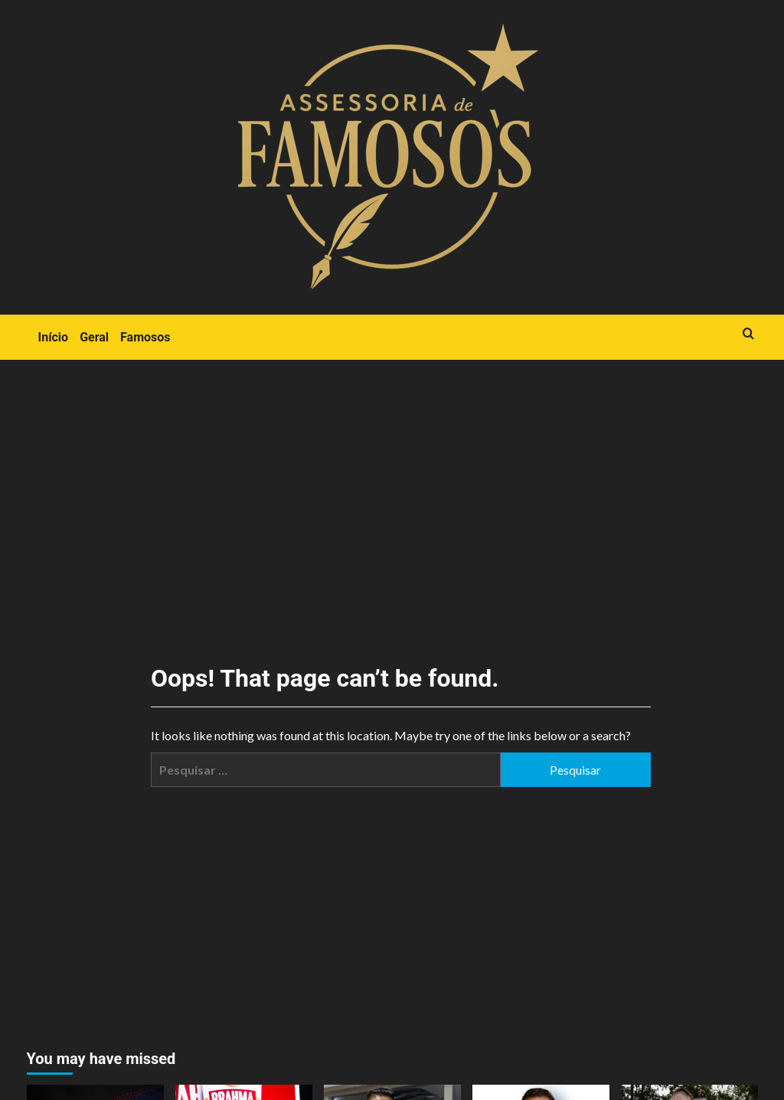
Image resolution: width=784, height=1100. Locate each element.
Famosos (145, 337)
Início (53, 337)
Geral (94, 337)
